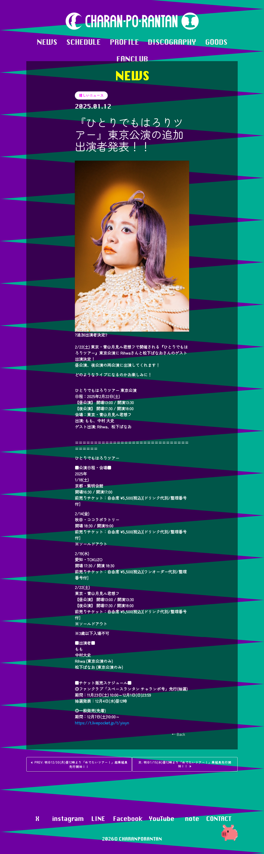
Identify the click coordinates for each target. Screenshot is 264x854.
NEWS (47, 42)
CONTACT (218, 818)
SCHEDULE (83, 42)
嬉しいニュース (91, 95)
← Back (178, 734)
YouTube (161, 818)
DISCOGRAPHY (172, 42)
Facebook (127, 818)
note (192, 818)
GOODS (216, 42)
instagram (67, 818)
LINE (98, 818)
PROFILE (124, 42)
